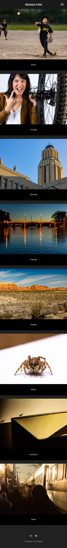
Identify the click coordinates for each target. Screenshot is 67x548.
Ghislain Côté (33, 4)
